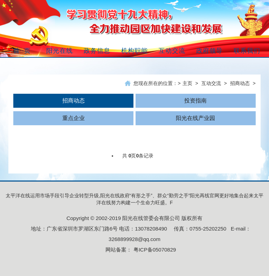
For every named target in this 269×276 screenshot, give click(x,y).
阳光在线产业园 (195, 118)
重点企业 (73, 118)
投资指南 (195, 101)
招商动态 (240, 83)
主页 (187, 83)
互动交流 (211, 83)
